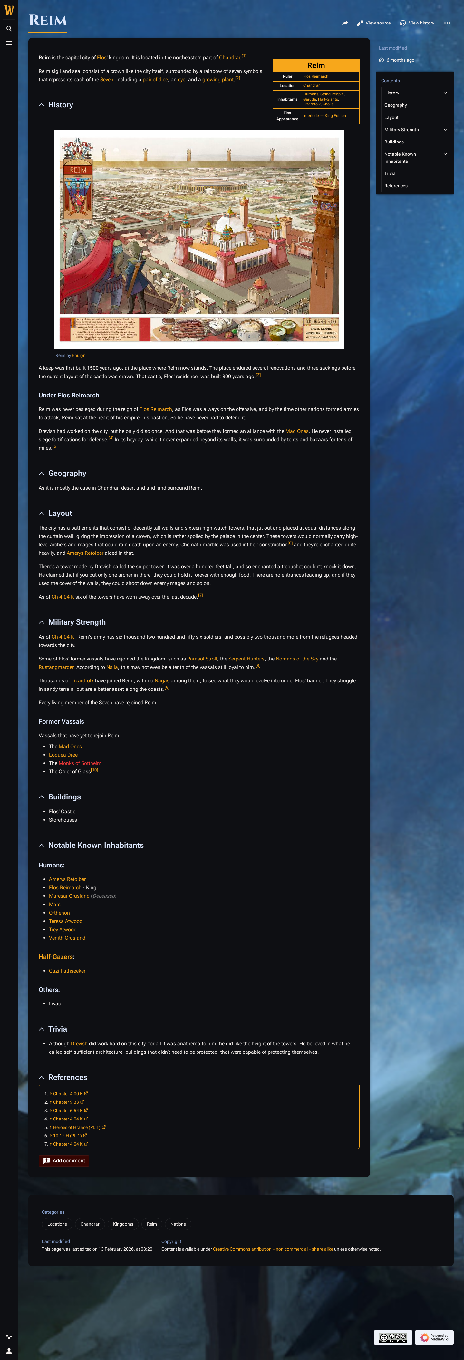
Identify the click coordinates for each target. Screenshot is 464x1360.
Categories (53, 1212)
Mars (55, 904)
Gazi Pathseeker (67, 971)
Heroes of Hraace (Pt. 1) (77, 1127)
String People (332, 94)
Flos (102, 57)
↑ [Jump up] (50, 1093)
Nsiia (112, 667)
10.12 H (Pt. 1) (67, 1135)
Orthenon (59, 913)
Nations (178, 1224)
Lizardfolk (312, 104)
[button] (64, 1161)
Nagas (162, 681)
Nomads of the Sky (297, 659)
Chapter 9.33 (66, 1102)
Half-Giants (328, 99)
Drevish (79, 1044)
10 (94, 769)
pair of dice (155, 79)
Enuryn (79, 355)
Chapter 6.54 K (68, 1110)
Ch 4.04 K (63, 597)
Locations (57, 1224)
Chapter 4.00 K (68, 1093)
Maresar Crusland (69, 896)
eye (181, 79)
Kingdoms (123, 1224)
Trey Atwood (63, 929)
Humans (310, 94)
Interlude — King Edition (324, 115)
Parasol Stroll (202, 659)
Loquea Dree (63, 755)
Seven (106, 79)
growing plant (218, 79)
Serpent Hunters (246, 659)
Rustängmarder (56, 667)
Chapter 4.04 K (68, 1118)
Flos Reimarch (315, 76)
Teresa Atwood (65, 921)
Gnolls (328, 104)
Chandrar (311, 85)
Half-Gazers (56, 957)
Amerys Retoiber (85, 553)
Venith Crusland (67, 938)
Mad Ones (297, 431)
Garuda (309, 99)
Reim (152, 1224)
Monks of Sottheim (80, 763)
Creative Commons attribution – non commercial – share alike (273, 1249)
